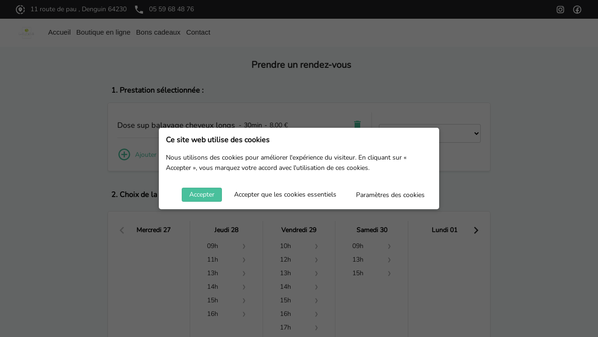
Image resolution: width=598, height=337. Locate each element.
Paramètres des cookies (390, 194)
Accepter (201, 194)
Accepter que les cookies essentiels (285, 194)
